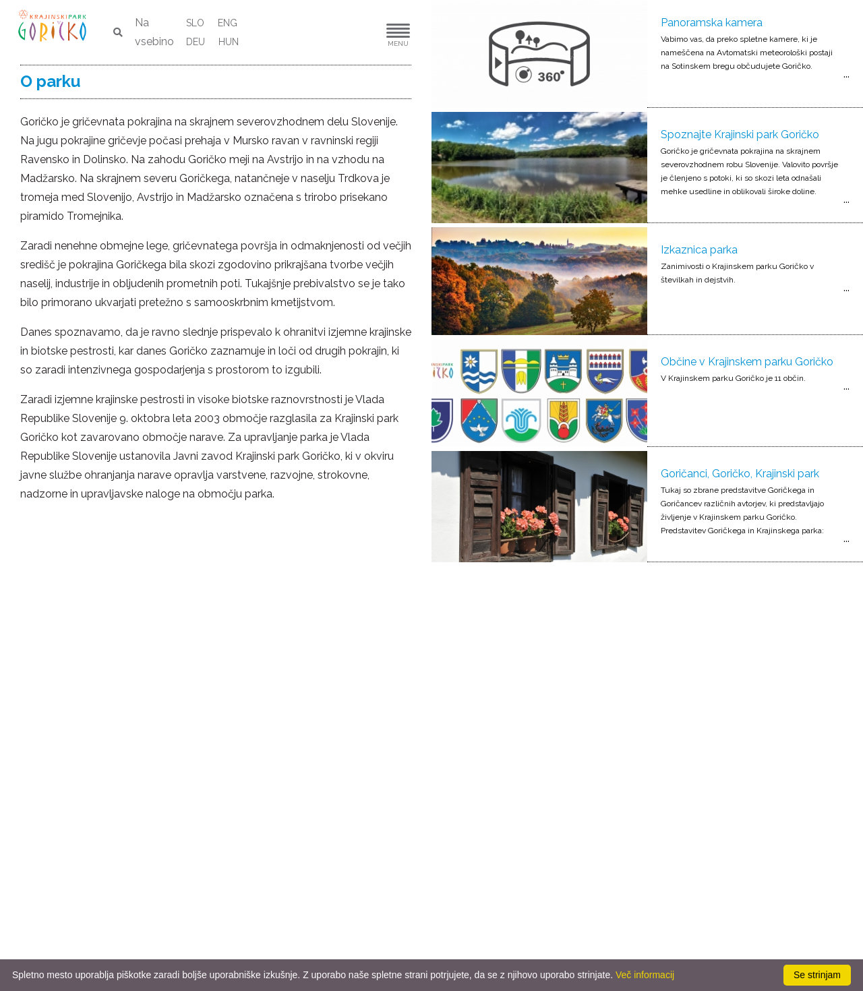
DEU (195, 41)
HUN (228, 41)
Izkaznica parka (699, 249)
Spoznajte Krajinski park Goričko (740, 134)
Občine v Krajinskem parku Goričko (747, 361)
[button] (357, 32)
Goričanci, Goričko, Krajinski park (740, 473)
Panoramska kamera (712, 22)
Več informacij (645, 974)
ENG (227, 23)
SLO (195, 23)
